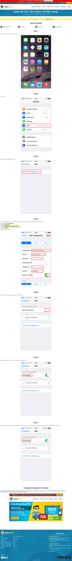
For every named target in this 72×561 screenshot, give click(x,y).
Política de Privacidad (6, 544)
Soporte (69, 6)
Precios (44, 6)
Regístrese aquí (49, 19)
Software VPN (4, 538)
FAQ (14, 544)
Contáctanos (16, 538)
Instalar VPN (50, 6)
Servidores (63, 6)
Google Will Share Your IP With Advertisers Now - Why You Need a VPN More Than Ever (59, 538)
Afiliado (2, 547)
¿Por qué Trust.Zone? (36, 6)
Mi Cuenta (69, 2)
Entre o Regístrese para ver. (13, 225)
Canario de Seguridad (6, 546)
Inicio (2, 536)
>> (48, 0)
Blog (14, 542)
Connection (24, 491)
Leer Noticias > (52, 551)
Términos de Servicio (6, 542)
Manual (15, 546)
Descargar (56, 6)
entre (35, 19)
